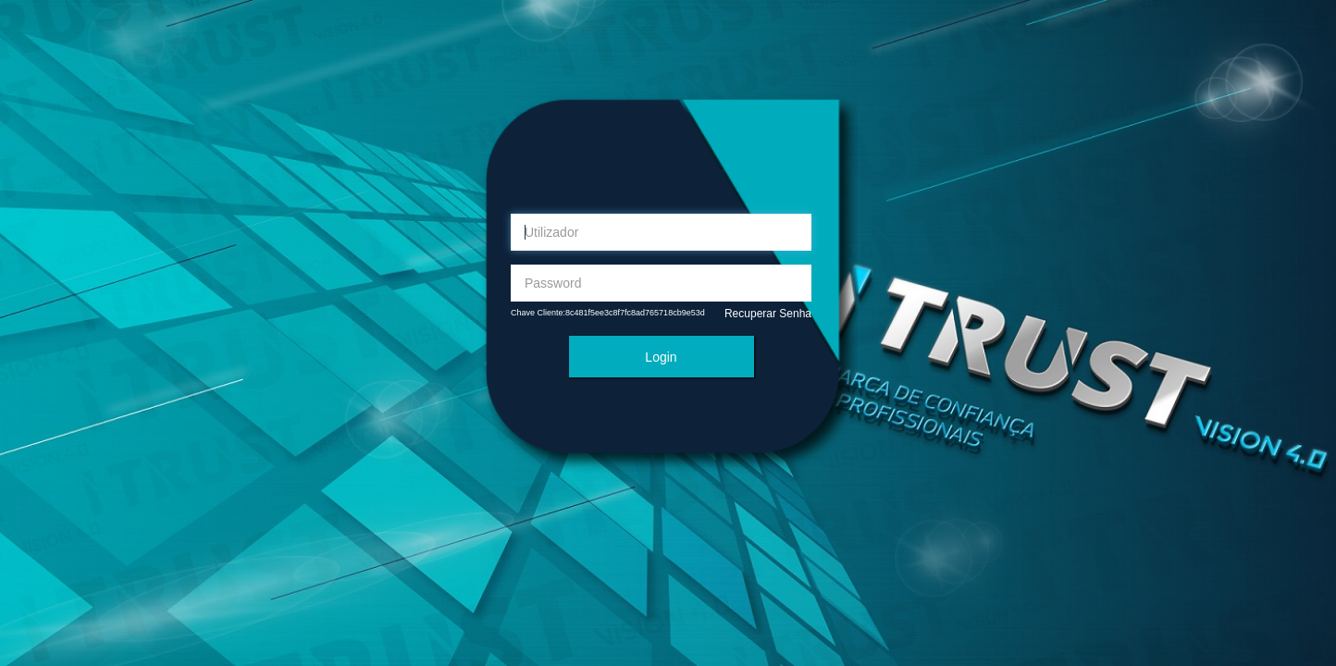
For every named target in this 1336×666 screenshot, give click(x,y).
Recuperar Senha (767, 313)
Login (660, 357)
